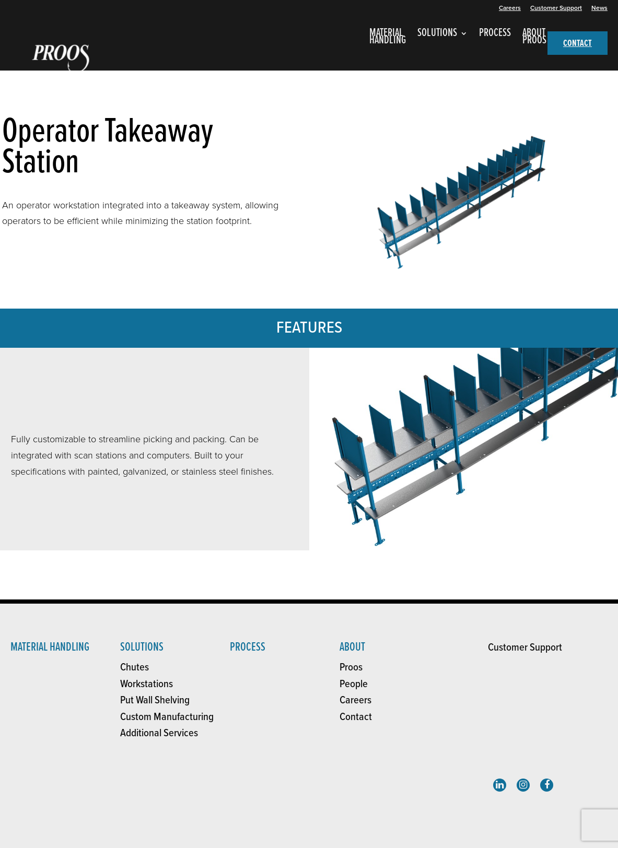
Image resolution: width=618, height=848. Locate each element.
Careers (510, 8)
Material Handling (49, 647)
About (352, 647)
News (599, 8)
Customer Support (556, 8)
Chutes (134, 668)
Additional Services (159, 733)
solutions (142, 647)
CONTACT (577, 44)
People (354, 684)
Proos (351, 668)
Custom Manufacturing (167, 717)
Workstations (146, 684)
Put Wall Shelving (155, 700)
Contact (356, 717)
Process (247, 647)
